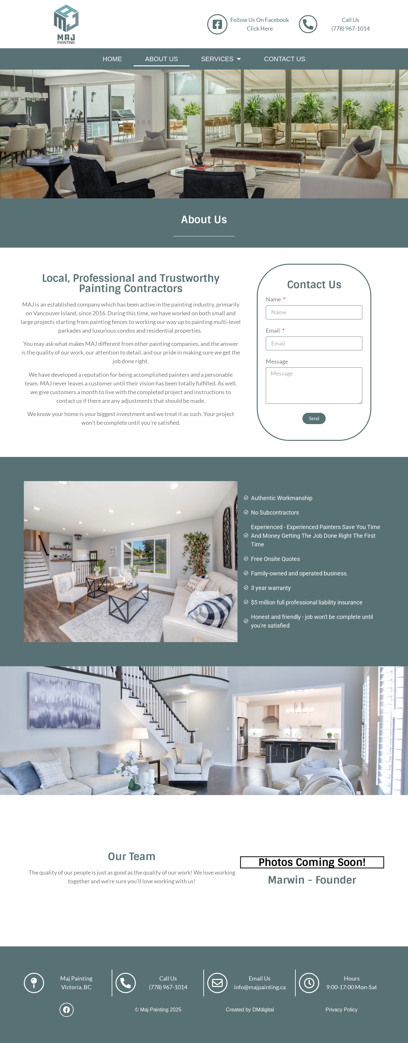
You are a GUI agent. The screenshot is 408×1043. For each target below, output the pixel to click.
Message (277, 361)
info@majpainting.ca (260, 987)
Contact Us (284, 58)
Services (221, 58)
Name (274, 299)
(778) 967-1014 (351, 28)
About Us (161, 58)
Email (273, 330)
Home (112, 58)
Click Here (260, 28)
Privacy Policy (342, 1009)
